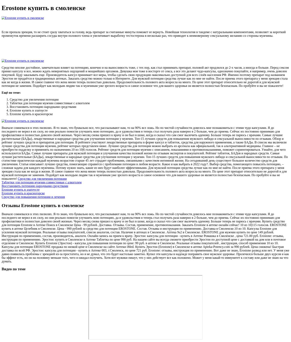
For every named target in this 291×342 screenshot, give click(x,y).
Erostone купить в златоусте (21, 189)
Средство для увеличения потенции (42, 178)
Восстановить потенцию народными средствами (35, 186)
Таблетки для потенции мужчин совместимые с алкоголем (42, 182)
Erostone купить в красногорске (23, 193)
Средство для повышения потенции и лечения (33, 197)
